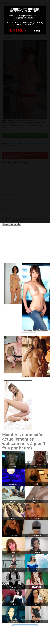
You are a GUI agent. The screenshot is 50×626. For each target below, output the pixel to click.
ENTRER (18, 30)
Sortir (37, 31)
